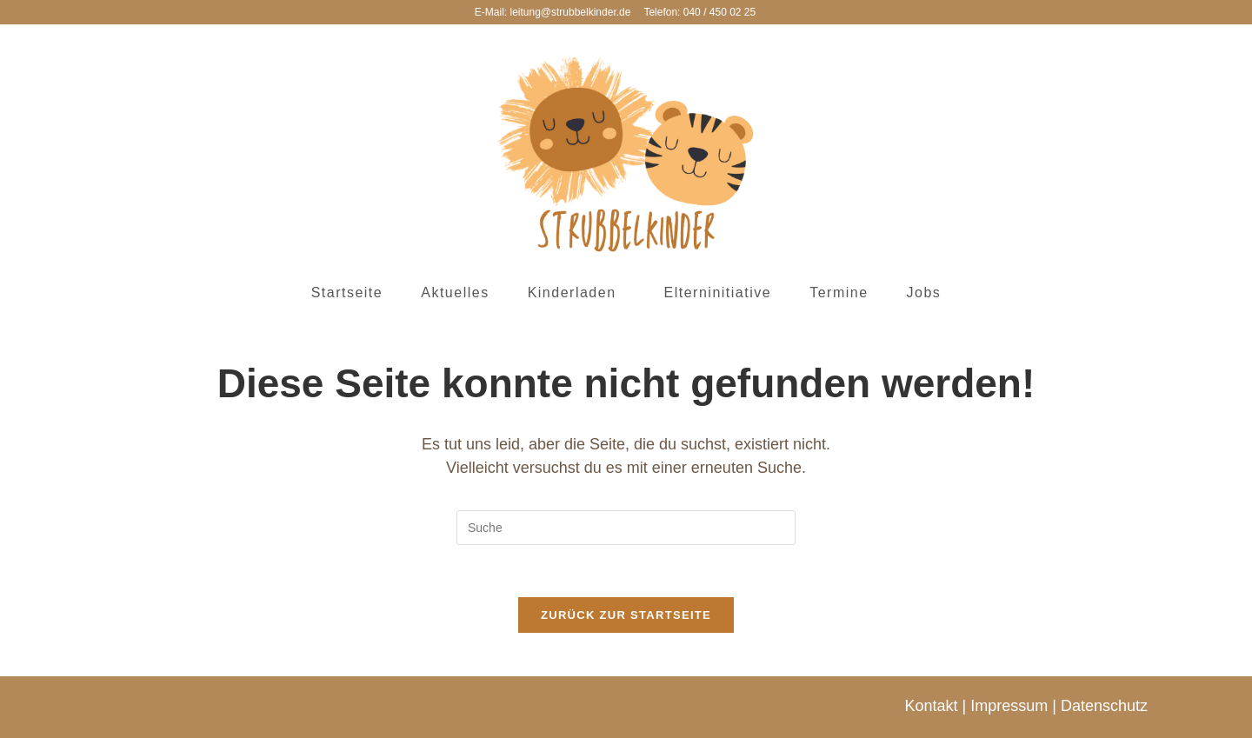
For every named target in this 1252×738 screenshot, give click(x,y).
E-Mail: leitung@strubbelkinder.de (553, 12)
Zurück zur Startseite (626, 615)
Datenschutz (1104, 706)
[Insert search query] (626, 527)
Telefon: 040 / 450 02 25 (699, 12)
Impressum (1009, 706)
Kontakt (931, 706)
